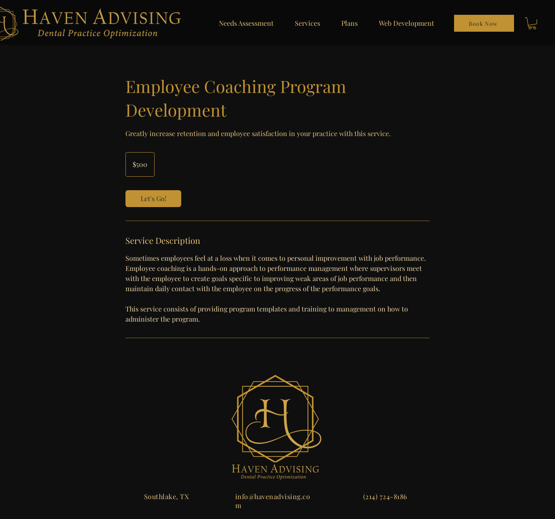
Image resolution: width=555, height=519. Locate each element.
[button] (532, 23)
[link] (153, 198)
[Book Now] (484, 23)
